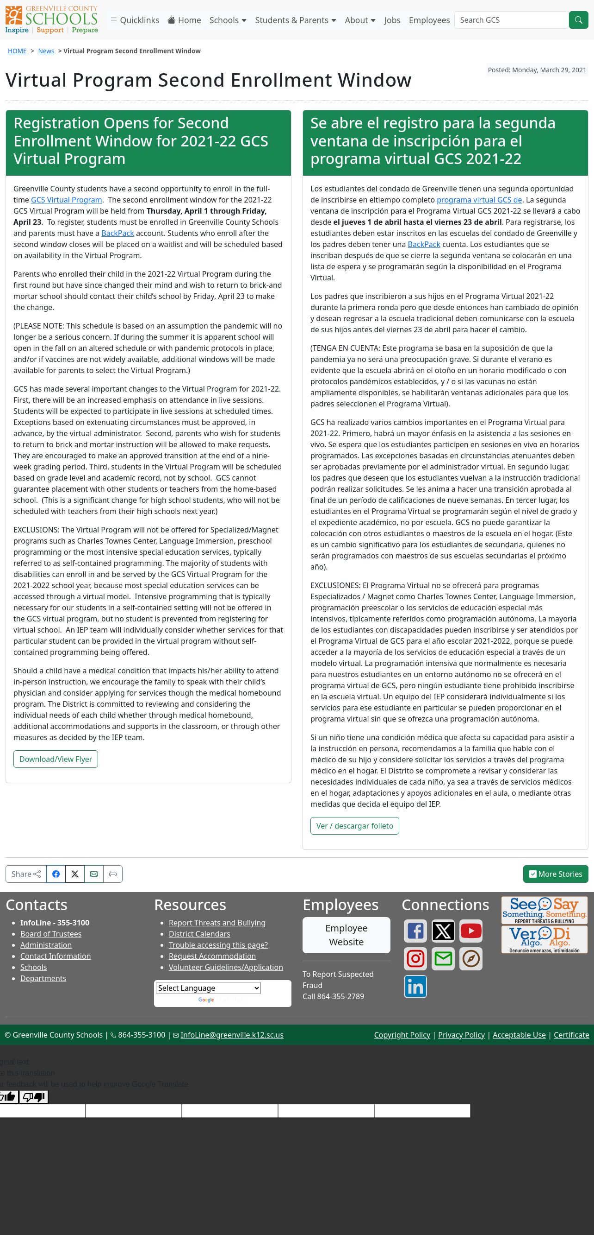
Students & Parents (296, 19)
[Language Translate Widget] (208, 988)
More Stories (556, 874)
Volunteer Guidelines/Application (226, 967)
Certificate (571, 1035)
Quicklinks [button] (134, 19)
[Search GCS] (511, 20)
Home (184, 19)
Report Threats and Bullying (217, 923)
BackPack (117, 233)
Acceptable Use (519, 1035)
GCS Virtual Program (66, 200)
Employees (429, 19)
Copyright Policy (402, 1035)
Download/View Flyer (55, 759)
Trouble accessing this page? (218, 945)
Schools (228, 19)
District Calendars (199, 934)
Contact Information (55, 956)
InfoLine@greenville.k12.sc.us (232, 1035)
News (46, 50)
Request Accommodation (212, 956)
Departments (43, 978)
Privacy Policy (461, 1035)
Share (26, 874)
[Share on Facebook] (56, 874)
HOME (17, 50)
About (361, 19)
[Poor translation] (34, 1097)
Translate (223, 999)
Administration (46, 945)
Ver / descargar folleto (354, 826)
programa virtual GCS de (479, 200)
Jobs (392, 19)
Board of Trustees (50, 934)
